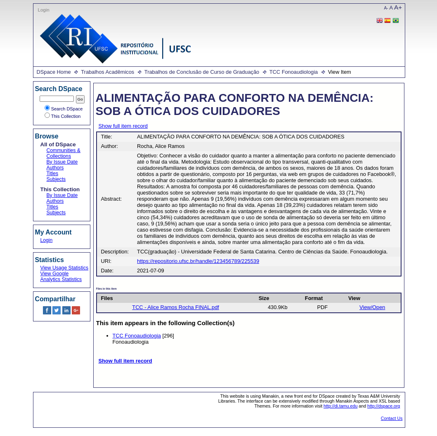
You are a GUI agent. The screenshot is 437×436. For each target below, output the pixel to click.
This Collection (63, 116)
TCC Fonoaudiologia (293, 72)
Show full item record (123, 126)
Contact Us (392, 418)
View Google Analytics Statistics (61, 276)
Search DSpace (64, 108)
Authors (55, 168)
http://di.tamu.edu (340, 405)
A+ (398, 7)
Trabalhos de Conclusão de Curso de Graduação (201, 72)
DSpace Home (54, 72)
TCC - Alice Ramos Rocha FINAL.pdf (175, 307)
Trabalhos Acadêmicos (107, 72)
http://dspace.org (383, 405)
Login (44, 9)
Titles (53, 173)
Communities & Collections (63, 153)
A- (386, 8)
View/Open (372, 307)
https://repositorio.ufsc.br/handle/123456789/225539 (198, 261)
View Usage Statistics (64, 268)
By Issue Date (62, 162)
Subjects (56, 179)
